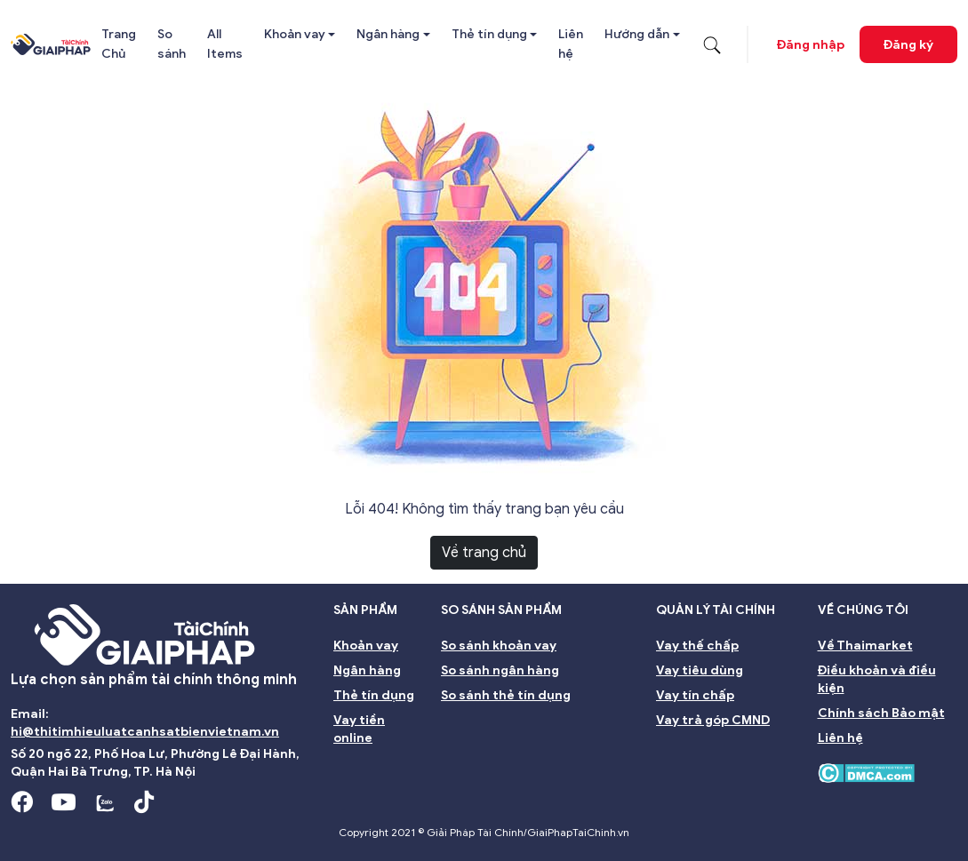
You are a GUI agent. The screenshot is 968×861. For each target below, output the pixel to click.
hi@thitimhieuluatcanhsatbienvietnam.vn (145, 731)
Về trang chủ (484, 553)
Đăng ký (908, 44)
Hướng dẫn (636, 34)
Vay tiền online (359, 729)
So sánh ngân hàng (500, 670)
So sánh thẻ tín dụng (506, 695)
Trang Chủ (118, 44)
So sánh (171, 44)
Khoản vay (294, 34)
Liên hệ (570, 44)
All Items (225, 44)
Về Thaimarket (865, 645)
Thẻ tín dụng (489, 34)
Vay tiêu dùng (699, 670)
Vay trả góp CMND (713, 720)
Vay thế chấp (697, 645)
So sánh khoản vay (498, 645)
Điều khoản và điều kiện (877, 679)
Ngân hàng (388, 34)
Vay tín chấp (695, 695)
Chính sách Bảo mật (881, 713)
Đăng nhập (810, 44)
